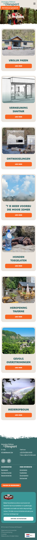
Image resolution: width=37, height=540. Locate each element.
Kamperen (4, 470)
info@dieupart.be (7, 452)
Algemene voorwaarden (9, 530)
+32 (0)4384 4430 (26, 452)
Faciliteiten (23, 473)
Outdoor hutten (6, 473)
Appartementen (6, 475)
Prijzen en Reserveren (11, 485)
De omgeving (24, 475)
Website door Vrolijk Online (9, 536)
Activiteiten (23, 470)
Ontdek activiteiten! (18, 518)
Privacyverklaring (6, 532)
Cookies (4, 534)
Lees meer (18, 66)
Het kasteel (23, 478)
